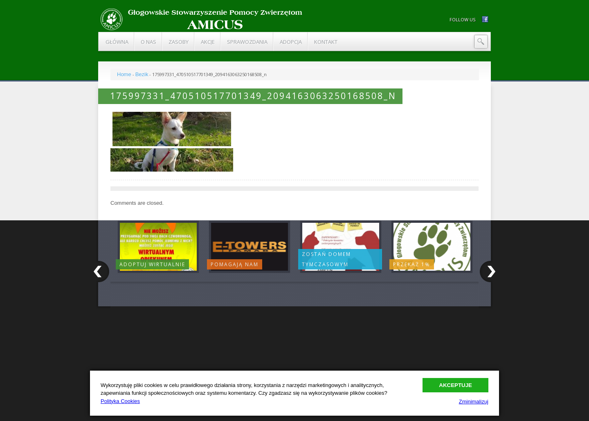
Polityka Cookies (120, 401)
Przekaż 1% (411, 264)
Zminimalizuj (473, 401)
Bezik (141, 74)
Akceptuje (455, 385)
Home (124, 74)
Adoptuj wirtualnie (152, 264)
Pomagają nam (235, 264)
